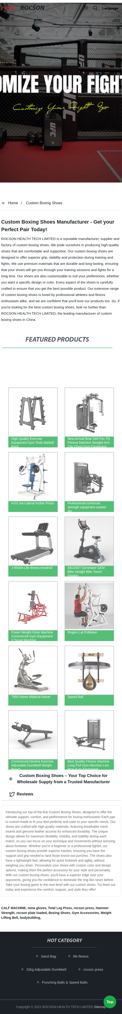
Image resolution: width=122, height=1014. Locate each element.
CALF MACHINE (13, 908)
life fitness (82, 956)
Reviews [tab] (21, 794)
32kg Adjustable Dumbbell (48, 969)
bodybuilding (30, 917)
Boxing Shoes (59, 913)
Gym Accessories (85, 913)
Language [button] (110, 8)
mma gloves (37, 908)
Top (110, 1001)
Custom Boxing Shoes (44, 203)
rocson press (84, 908)
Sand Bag (50, 956)
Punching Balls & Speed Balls (66, 982)
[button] (86, 8)
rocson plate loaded (31, 913)
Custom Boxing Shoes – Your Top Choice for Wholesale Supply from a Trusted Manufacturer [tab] (59, 778)
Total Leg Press (60, 908)
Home (13, 203)
